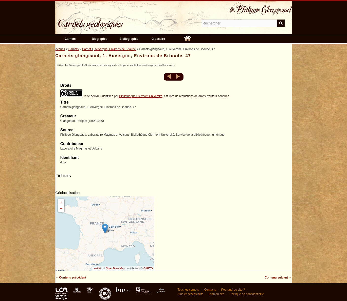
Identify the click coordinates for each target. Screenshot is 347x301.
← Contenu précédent (70, 277)
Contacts (210, 289)
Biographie (99, 39)
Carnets (70, 39)
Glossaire (158, 39)
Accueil (60, 49)
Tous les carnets (188, 289)
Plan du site (216, 294)
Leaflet (97, 268)
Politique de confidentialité (247, 294)
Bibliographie (128, 39)
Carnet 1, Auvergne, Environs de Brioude (109, 49)
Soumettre (281, 23)
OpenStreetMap (115, 268)
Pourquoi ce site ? (233, 289)
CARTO (148, 268)
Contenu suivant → (278, 277)
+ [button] (61, 202)
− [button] (61, 209)
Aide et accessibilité (190, 294)
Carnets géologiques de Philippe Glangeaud (104, 21)
